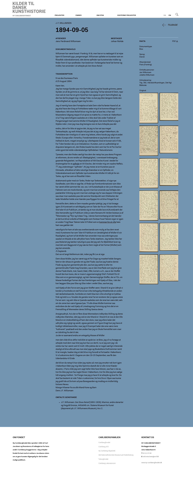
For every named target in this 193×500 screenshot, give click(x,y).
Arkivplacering (145, 80)
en (170, 15)
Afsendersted (144, 62)
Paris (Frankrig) (145, 65)
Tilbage (172, 25)
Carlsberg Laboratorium (107, 463)
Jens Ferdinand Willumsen (68, 41)
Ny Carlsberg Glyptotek (107, 451)
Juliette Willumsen (146, 75)
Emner (78, 15)
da (165, 15)
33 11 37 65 (147, 453)
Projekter (59, 15)
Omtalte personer (146, 70)
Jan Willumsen (145, 72)
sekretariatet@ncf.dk (151, 456)
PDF (174, 41)
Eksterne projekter (126, 15)
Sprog (141, 54)
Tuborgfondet (103, 459)
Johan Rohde (117, 41)
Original (142, 91)
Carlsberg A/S (104, 447)
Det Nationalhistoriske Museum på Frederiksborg (116, 455)
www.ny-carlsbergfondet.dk (151, 463)
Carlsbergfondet (104, 442)
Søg (177, 14)
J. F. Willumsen (29, 9)
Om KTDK (100, 15)
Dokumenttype (145, 47)
